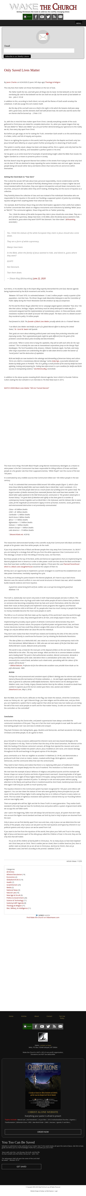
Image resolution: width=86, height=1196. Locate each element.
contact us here (45, 1045)
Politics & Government (15, 898)
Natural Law (11, 893)
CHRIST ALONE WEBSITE (43, 1112)
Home (11, 1016)
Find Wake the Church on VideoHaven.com (43, 917)
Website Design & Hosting (37, 1191)
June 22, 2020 (39, 278)
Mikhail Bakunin (16, 665)
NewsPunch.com (15, 689)
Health (9, 882)
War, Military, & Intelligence (17, 908)
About (37, 1016)
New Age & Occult (13, 895)
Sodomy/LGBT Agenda (15, 903)
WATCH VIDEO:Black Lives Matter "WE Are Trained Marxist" (26, 388)
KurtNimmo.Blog (41, 369)
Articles (23, 1016)
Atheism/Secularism (14, 874)
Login (56, 1191)
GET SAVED (21, 1166)
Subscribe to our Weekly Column (17, 56)
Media (9, 887)
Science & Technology (15, 900)
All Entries (10, 872)
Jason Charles (11, 82)
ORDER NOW (43, 1132)
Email (7, 46)
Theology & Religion (52, 82)
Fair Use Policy (62, 1017)
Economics (11, 877)
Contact (49, 1016)
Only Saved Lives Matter (22, 70)
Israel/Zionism (12, 885)
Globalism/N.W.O (13, 880)
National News (12, 890)
